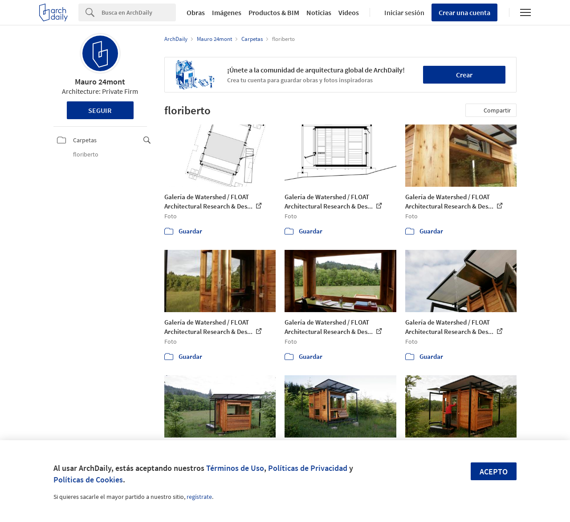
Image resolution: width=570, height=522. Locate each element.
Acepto (494, 471)
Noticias (318, 12)
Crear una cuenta (464, 12)
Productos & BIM (273, 12)
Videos (348, 12)
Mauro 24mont (100, 81)
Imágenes (226, 12)
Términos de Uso (235, 468)
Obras (196, 12)
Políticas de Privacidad (307, 468)
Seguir (100, 110)
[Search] (139, 12)
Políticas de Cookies (88, 479)
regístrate (199, 497)
